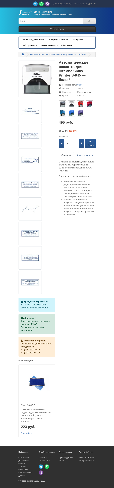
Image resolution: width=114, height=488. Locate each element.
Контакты (43, 457)
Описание (66, 155)
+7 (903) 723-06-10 (30, 352)
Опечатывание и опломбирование (56, 45)
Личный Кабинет (86, 457)
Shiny (79, 85)
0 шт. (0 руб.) (56, 29)
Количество (63, 136)
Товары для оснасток (58, 39)
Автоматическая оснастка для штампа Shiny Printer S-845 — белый (58, 54)
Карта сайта (44, 460)
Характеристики (84, 155)
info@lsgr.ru (27, 346)
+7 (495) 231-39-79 (30, 349)
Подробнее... (27, 433)
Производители (66, 457)
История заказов (86, 460)
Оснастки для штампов (33, 39)
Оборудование (30, 45)
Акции (61, 460)
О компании (24, 457)
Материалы (78, 39)
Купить (90, 143)
